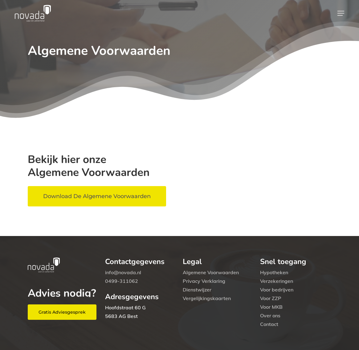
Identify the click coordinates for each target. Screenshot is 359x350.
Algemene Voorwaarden (211, 272)
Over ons (270, 315)
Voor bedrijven (276, 290)
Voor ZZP (270, 298)
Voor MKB (271, 307)
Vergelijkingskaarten (207, 298)
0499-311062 (121, 281)
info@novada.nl (123, 272)
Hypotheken (274, 272)
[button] (340, 13)
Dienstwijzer (197, 290)
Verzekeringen (276, 281)
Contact (269, 324)
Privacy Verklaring (204, 281)
